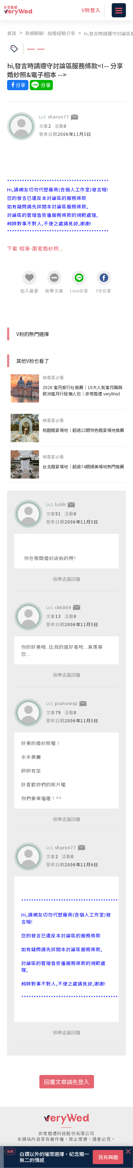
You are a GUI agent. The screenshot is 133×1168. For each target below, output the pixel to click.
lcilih (60, 504)
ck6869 (63, 607)
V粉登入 (91, 9)
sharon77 (58, 117)
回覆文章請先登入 (66, 1081)
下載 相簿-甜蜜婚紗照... (35, 248)
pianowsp (66, 703)
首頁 (11, 33)
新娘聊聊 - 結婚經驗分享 (50, 33)
